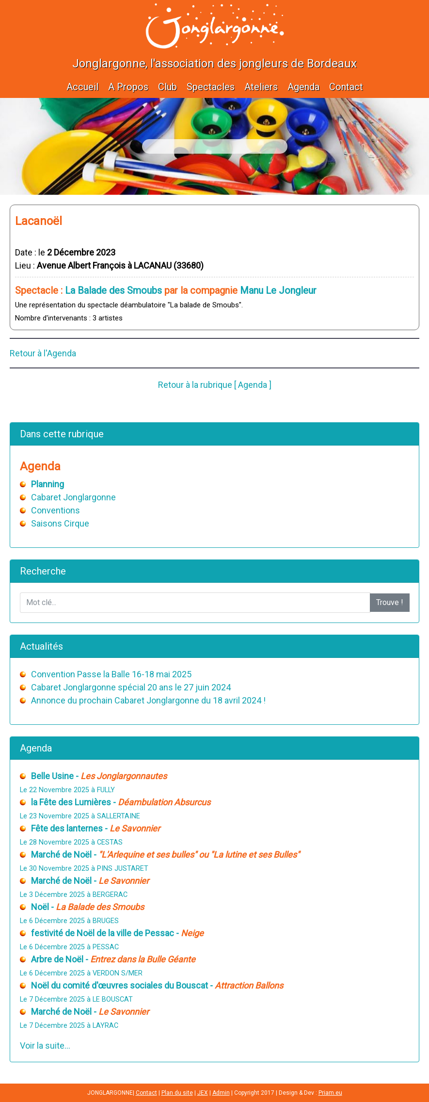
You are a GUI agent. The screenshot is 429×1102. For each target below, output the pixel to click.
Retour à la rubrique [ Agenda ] (214, 385)
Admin (221, 1092)
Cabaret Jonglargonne (73, 497)
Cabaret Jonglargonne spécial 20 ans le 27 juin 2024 (131, 687)
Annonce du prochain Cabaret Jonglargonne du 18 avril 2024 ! (148, 700)
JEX (202, 1092)
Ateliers (261, 87)
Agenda (303, 87)
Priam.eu (330, 1092)
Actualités (41, 646)
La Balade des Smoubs (113, 290)
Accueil (82, 87)
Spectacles (211, 87)
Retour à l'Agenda (43, 353)
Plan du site (177, 1092)
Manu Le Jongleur (278, 290)
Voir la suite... (45, 1045)
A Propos (128, 87)
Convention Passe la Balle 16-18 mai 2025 (111, 674)
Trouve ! (389, 602)
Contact (346, 87)
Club (167, 87)
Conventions (55, 510)
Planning (47, 484)
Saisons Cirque (60, 523)
